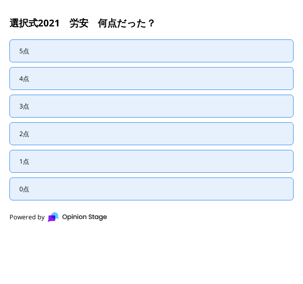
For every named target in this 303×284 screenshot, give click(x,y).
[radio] (151, 50)
